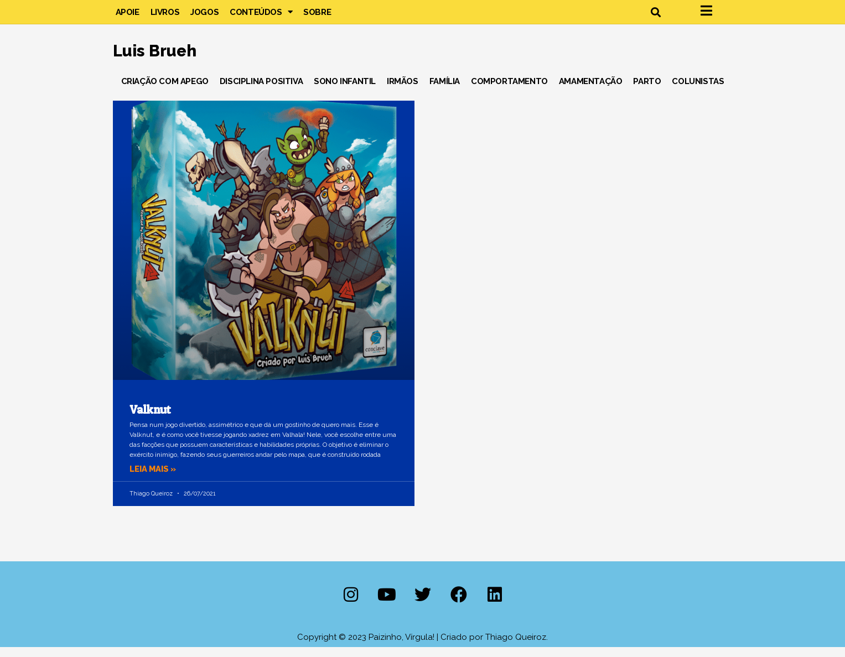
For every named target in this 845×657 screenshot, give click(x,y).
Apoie (127, 17)
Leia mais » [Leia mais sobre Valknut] (153, 478)
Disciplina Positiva (261, 91)
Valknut (150, 419)
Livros (165, 17)
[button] (656, 17)
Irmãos (402, 91)
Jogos (204, 17)
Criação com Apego (165, 91)
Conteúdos (261, 16)
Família (444, 91)
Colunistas (698, 91)
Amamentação (591, 91)
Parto (647, 91)
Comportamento (509, 91)
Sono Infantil (345, 91)
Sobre (317, 17)
